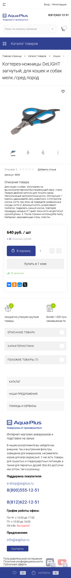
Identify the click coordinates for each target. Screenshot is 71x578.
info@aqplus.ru (18, 540)
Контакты (18, 548)
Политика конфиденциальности (23, 561)
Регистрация (59, 4)
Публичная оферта (15, 564)
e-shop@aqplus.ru (20, 483)
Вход (46, 4)
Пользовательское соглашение (22, 558)
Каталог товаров (20, 44)
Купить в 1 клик (35, 264)
